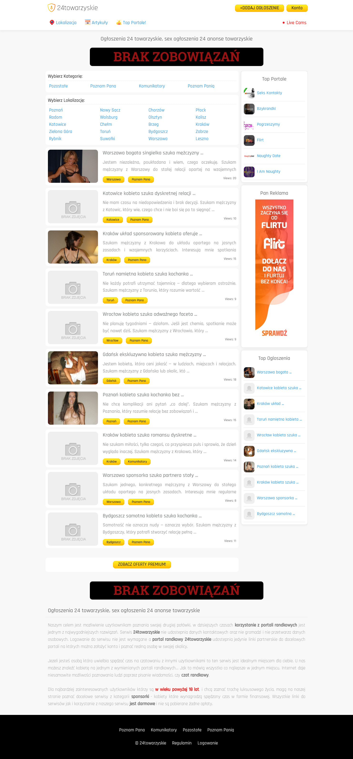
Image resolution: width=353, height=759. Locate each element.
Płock (201, 110)
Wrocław (112, 340)
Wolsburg (109, 117)
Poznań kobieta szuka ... (277, 466)
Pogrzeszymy (268, 124)
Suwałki (107, 139)
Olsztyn (155, 117)
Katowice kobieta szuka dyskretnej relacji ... (149, 193)
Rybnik (55, 139)
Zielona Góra (60, 132)
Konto (297, 8)
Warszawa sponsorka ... (277, 498)
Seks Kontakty (269, 93)
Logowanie (208, 743)
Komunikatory (152, 86)
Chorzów (156, 110)
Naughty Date (269, 156)
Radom (55, 117)
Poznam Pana (103, 86)
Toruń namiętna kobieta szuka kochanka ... (148, 274)
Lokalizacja (63, 22)
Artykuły (96, 22)
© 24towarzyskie (150, 743)
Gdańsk (111, 381)
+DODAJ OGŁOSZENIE (259, 8)
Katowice (57, 124)
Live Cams (297, 22)
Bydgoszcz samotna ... (276, 514)
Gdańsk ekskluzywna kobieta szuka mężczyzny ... (154, 354)
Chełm (106, 124)
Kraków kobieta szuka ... (277, 482)
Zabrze (202, 132)
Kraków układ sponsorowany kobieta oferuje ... (152, 234)
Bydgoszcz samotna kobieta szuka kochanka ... (152, 516)
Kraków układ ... (270, 404)
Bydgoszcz (158, 132)
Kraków (202, 124)
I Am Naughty (268, 171)
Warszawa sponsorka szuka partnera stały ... (150, 475)
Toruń (105, 132)
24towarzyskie (72, 8)
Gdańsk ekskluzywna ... (276, 451)
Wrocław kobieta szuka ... (278, 435)
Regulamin (182, 743)
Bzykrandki (266, 109)
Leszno (202, 139)
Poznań (56, 110)
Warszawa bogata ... (274, 372)
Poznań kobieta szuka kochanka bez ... (143, 395)
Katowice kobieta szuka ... (279, 388)
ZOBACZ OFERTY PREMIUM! (142, 564)
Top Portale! (131, 22)
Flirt (260, 140)
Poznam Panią (201, 86)
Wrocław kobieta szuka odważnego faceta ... (150, 314)
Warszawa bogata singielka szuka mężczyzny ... (153, 153)
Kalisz (201, 117)
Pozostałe (58, 86)
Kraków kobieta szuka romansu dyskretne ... (149, 435)
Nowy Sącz (110, 110)
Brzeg (153, 124)
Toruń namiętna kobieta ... (279, 419)
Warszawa (158, 139)
